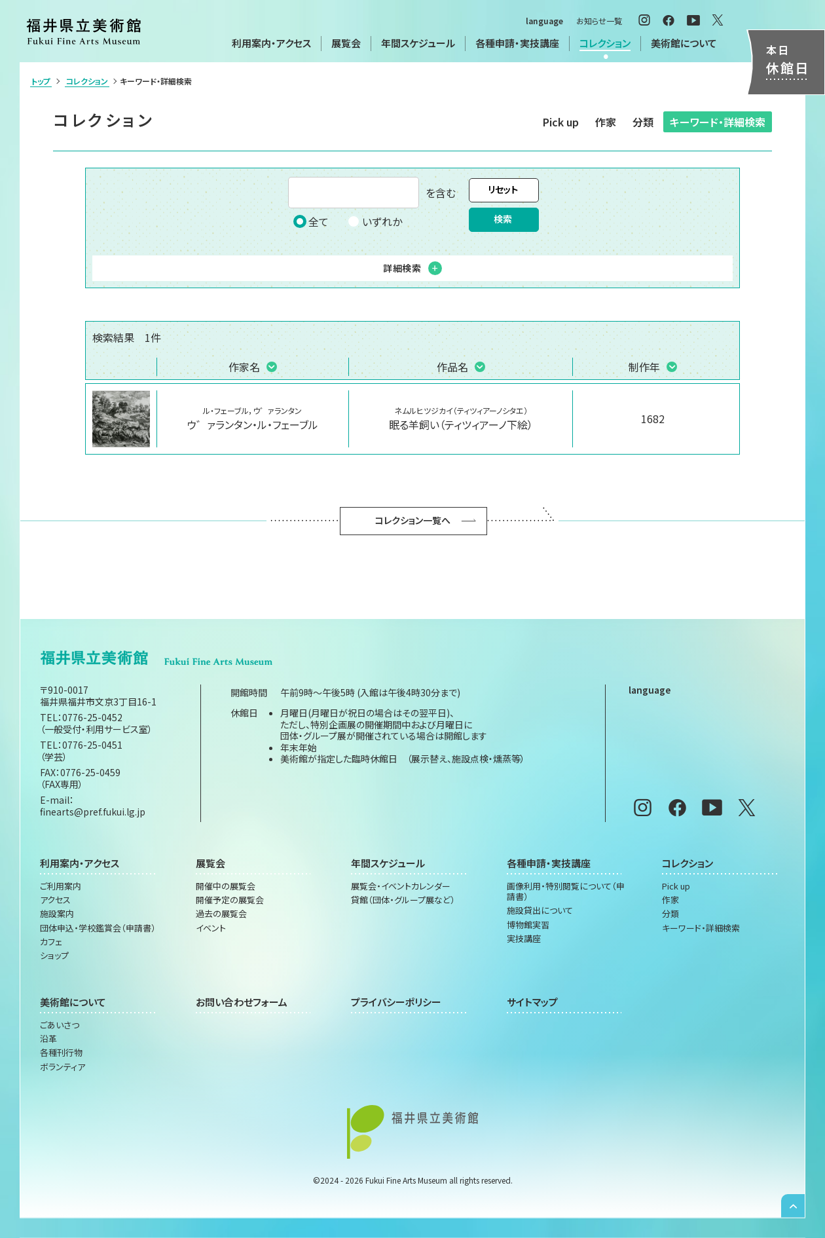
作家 (605, 122)
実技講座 (524, 938)
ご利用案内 (60, 886)
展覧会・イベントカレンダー (400, 886)
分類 (642, 122)
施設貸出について (540, 910)
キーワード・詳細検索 (717, 122)
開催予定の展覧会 (230, 900)
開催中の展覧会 (225, 886)
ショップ (54, 955)
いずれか (374, 221)
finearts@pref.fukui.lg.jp (92, 811)
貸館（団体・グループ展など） (403, 900)
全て (311, 221)
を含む (372, 192)
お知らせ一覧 (599, 20)
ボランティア (62, 1067)
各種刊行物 (61, 1052)
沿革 (48, 1039)
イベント (211, 928)
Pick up (561, 122)
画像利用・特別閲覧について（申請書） (566, 892)
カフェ (51, 942)
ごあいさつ (59, 1025)
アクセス (55, 900)
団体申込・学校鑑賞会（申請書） (98, 928)
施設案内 (57, 914)
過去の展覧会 (221, 914)
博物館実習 (528, 925)
